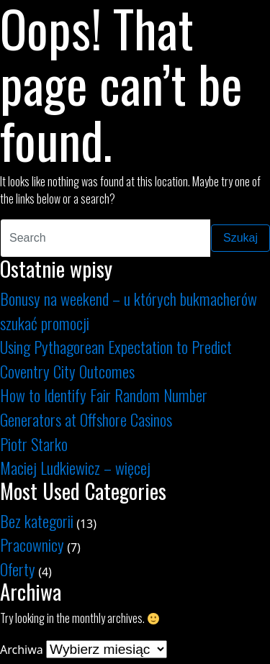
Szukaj (240, 238)
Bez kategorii (36, 520)
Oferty (17, 569)
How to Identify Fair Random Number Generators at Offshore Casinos (103, 407)
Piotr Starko (34, 443)
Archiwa (21, 650)
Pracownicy (32, 544)
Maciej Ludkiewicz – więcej (75, 467)
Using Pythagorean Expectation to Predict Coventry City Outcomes (116, 359)
